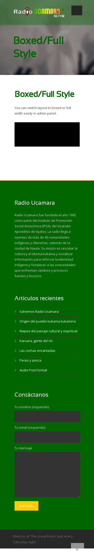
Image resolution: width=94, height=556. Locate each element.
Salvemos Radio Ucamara (39, 311)
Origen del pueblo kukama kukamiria (48, 321)
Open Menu (76, 10)
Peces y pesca (30, 360)
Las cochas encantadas (37, 350)
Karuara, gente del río (36, 341)
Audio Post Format (33, 370)
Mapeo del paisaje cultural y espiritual (48, 331)
